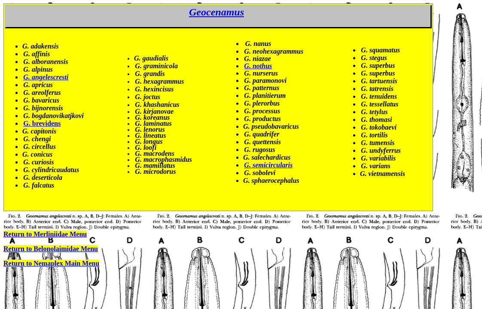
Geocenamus (216, 12)
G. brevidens (42, 123)
